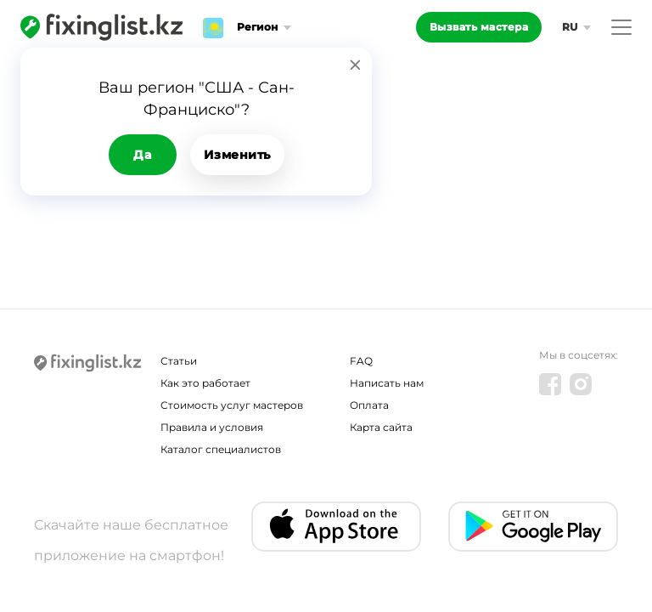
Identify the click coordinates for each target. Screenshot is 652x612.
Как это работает (205, 383)
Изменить (237, 154)
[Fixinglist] (101, 27)
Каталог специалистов (220, 449)
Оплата (369, 405)
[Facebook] (550, 384)
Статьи (178, 360)
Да (142, 154)
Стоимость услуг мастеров (231, 405)
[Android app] (533, 527)
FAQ (361, 360)
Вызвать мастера (479, 26)
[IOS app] (336, 527)
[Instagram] (581, 384)
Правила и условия (211, 427)
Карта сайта (381, 427)
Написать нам (387, 383)
